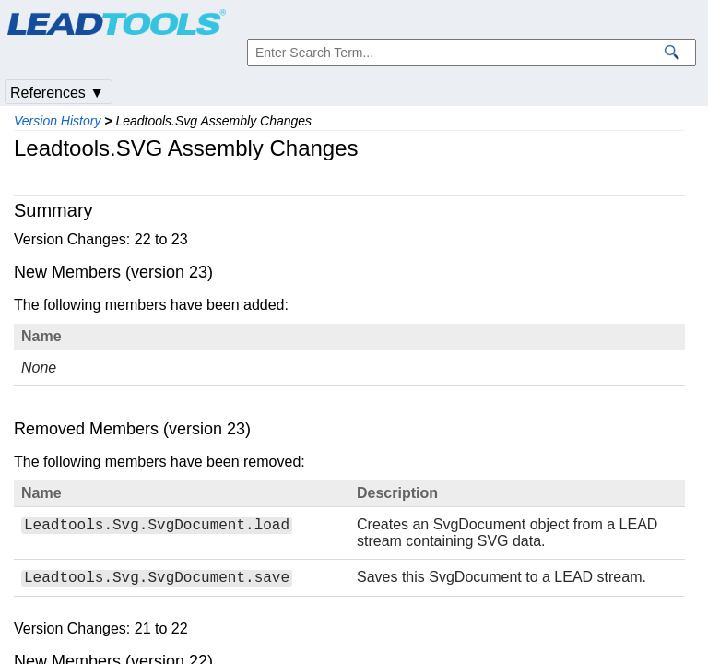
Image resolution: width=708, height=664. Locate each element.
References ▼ (57, 93)
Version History (57, 120)
